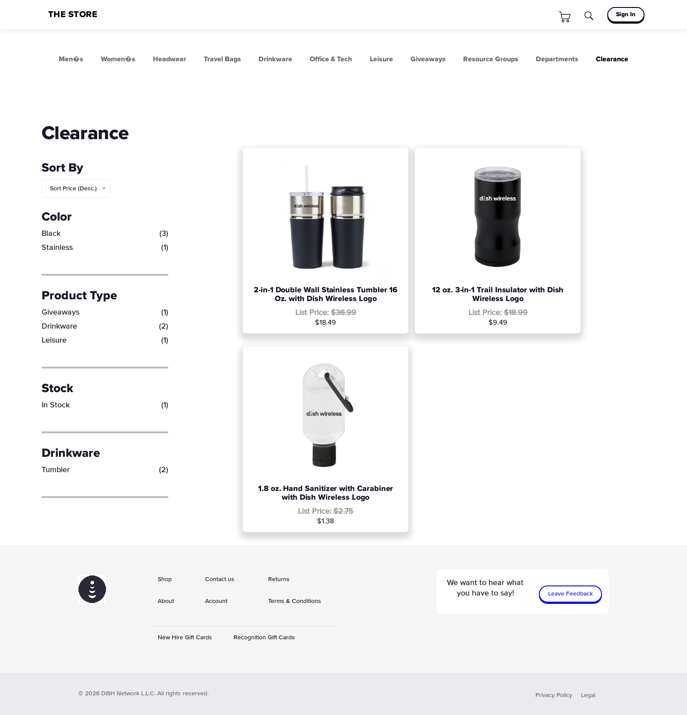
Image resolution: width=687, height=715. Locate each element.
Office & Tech (331, 59)
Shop (165, 579)
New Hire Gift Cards (185, 637)
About (166, 601)
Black (105, 233)
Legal (588, 695)
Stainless (105, 247)
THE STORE (73, 14)
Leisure (381, 59)
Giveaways (428, 59)
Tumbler (105, 470)
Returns (279, 579)
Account (216, 601)
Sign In (625, 14)
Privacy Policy (553, 695)
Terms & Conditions (294, 601)
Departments (557, 59)
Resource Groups (490, 59)
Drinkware (275, 59)
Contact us (219, 579)
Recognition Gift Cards (264, 637)
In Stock (105, 405)
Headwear (169, 59)
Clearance (612, 59)
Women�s (118, 59)
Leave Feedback (570, 594)
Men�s (71, 59)
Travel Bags (222, 59)
